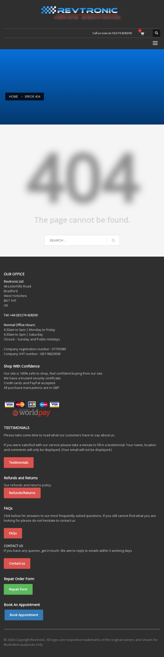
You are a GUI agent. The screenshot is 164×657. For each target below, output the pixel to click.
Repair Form (18, 589)
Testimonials (18, 462)
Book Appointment (24, 615)
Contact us (17, 563)
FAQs (13, 533)
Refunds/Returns (22, 493)
